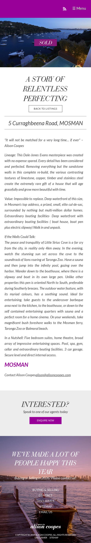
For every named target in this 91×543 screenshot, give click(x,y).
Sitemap (45, 506)
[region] (45, 42)
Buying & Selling (45, 490)
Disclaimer (45, 501)
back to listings (45, 108)
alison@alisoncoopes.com (53, 375)
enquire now (45, 420)
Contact (45, 495)
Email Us (45, 512)
